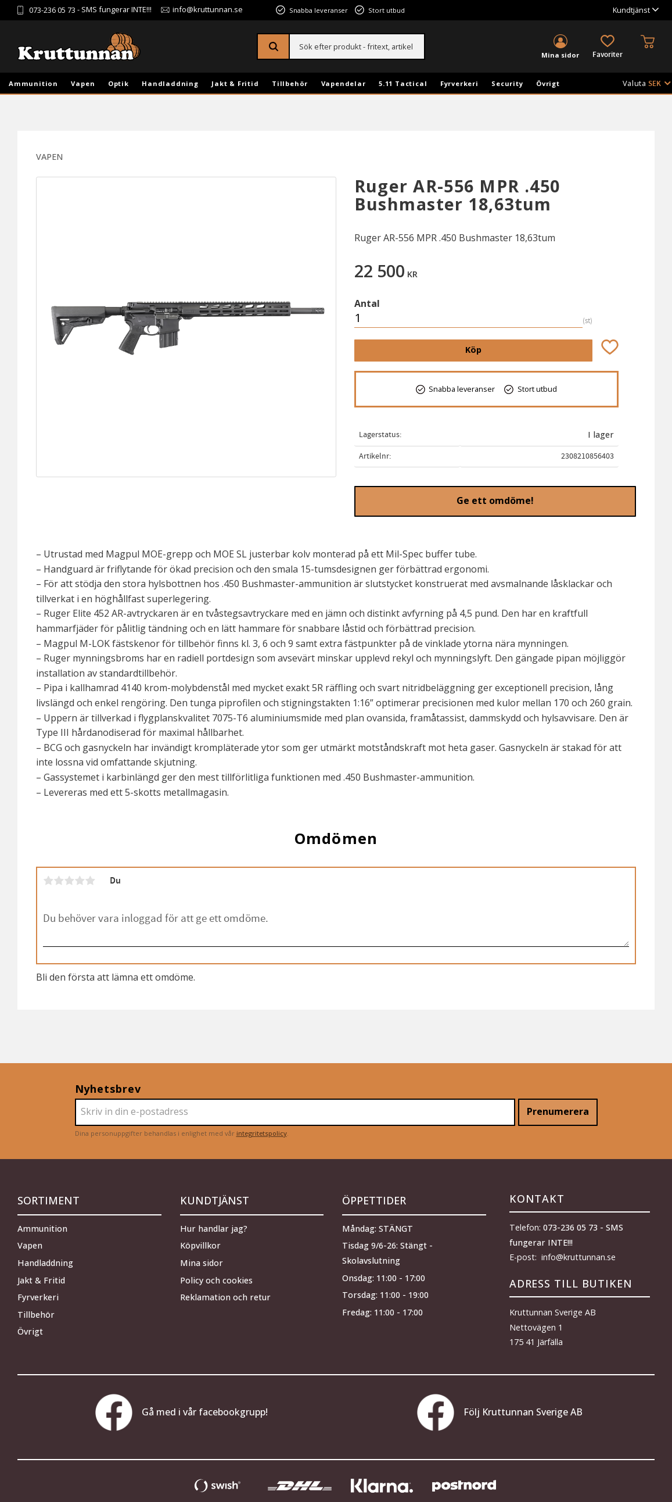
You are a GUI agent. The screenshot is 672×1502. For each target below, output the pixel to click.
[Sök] (274, 46)
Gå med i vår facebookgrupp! (181, 1412)
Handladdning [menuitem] (170, 83)
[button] (607, 47)
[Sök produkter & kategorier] (356, 46)
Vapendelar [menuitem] (343, 83)
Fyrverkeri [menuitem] (459, 83)
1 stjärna (48, 880)
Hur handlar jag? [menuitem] (213, 1225)
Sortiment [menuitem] (48, 1199)
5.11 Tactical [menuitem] (403, 83)
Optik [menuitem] (118, 83)
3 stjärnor (69, 880)
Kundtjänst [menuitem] (631, 10)
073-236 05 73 (52, 10)
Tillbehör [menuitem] (290, 83)
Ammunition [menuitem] (33, 83)
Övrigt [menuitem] (548, 83)
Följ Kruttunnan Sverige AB (500, 1412)
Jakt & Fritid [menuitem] (234, 83)
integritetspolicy (261, 1133)
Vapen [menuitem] (83, 83)
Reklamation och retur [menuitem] (225, 1294)
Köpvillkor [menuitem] (200, 1242)
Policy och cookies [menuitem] (216, 1276)
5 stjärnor (90, 880)
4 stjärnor (79, 880)
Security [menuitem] (507, 83)
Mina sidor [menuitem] (560, 55)
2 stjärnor (58, 880)
